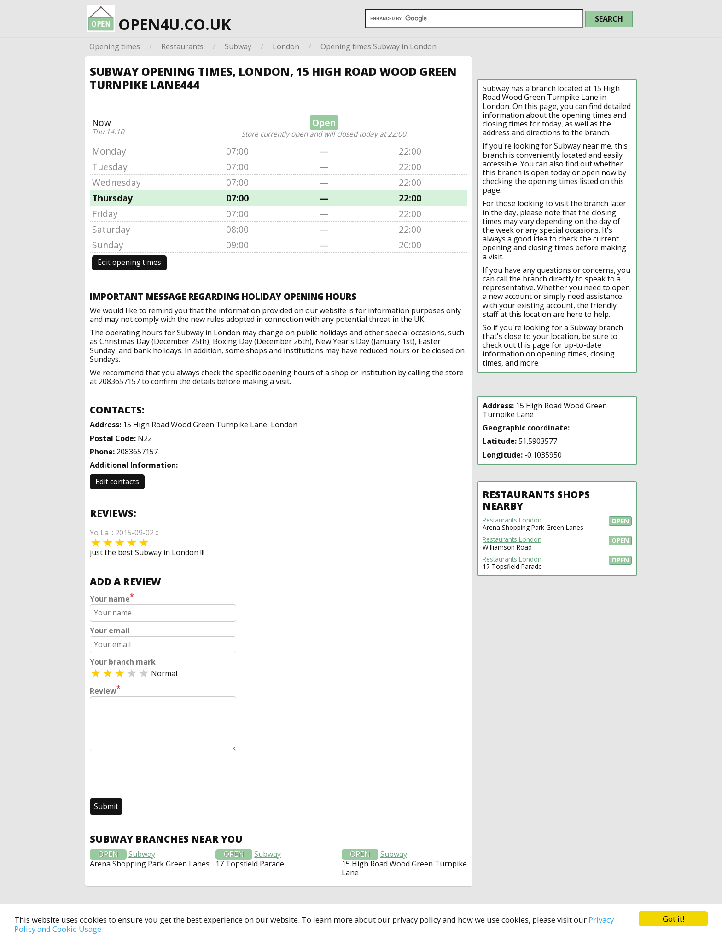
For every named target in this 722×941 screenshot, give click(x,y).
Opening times (114, 46)
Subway (238, 46)
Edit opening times (129, 262)
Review (105, 690)
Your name (112, 598)
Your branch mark (123, 662)
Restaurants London (512, 520)
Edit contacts (117, 481)
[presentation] (160, 775)
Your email (110, 630)
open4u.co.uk (159, 19)
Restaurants (182, 46)
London (286, 46)
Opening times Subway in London (378, 46)
